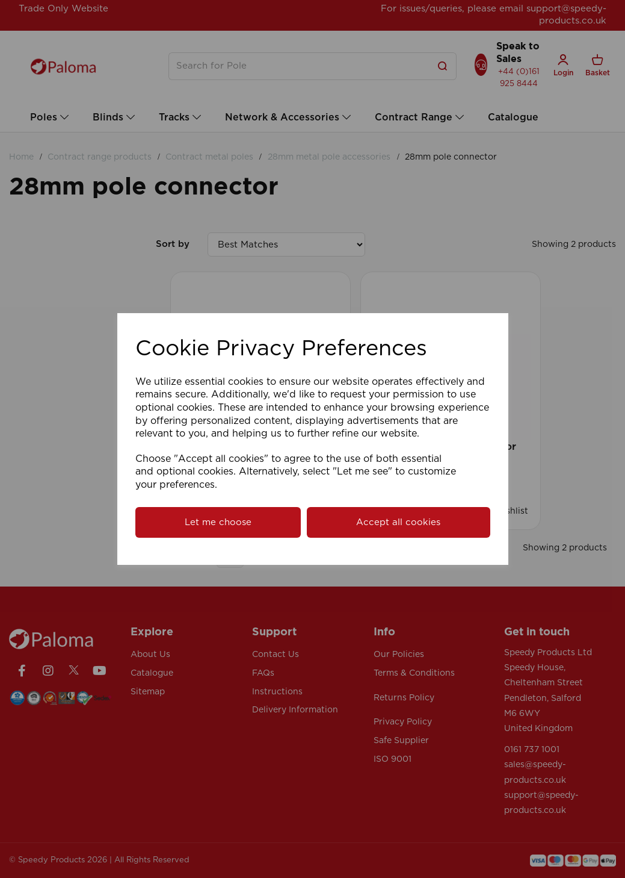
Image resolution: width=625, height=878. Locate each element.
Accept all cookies (398, 522)
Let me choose (218, 522)
